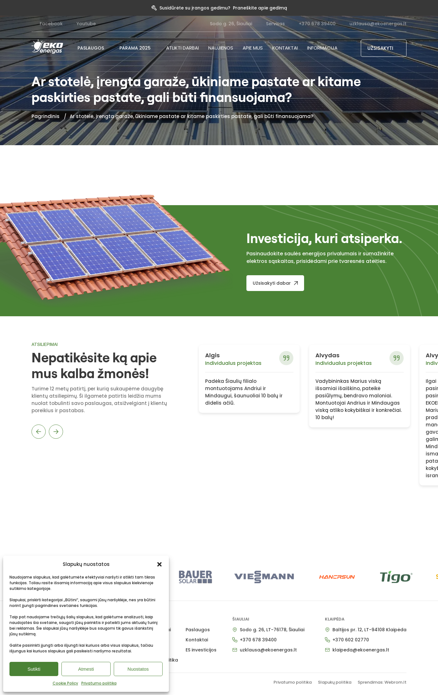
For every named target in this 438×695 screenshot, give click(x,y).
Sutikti (33, 669)
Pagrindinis (46, 116)
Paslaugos (198, 630)
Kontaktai (285, 48)
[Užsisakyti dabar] (275, 283)
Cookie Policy (65, 683)
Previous (39, 432)
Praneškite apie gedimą (260, 8)
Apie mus (253, 48)
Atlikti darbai (182, 48)
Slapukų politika (334, 682)
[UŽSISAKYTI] (384, 48)
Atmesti (86, 669)
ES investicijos (201, 650)
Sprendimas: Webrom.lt (382, 682)
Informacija (322, 48)
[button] (159, 564)
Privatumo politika (99, 683)
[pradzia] (47, 46)
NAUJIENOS (220, 48)
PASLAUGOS (94, 48)
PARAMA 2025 (138, 48)
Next (56, 432)
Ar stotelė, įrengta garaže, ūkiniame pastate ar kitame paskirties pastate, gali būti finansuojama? (191, 116)
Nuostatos (138, 669)
